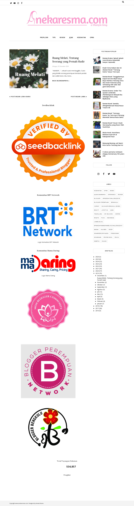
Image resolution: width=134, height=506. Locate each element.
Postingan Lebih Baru (21, 96)
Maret (99, 299)
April (98, 296)
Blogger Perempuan (101, 202)
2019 (97, 273)
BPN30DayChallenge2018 (111, 198)
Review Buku (108, 237)
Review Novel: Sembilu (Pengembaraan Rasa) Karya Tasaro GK (113, 106)
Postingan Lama (78, 96)
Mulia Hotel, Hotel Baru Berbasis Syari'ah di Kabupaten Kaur (111, 135)
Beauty (96, 210)
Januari (99, 304)
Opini (106, 190)
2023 (97, 264)
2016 (97, 311)
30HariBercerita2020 (101, 233)
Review (120, 194)
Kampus (96, 241)
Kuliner (103, 229)
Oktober (100, 285)
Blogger (97, 198)
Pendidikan (115, 233)
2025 (97, 259)
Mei (98, 294)
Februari (100, 301)
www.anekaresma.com (21, 503)
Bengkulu (114, 202)
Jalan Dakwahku (100, 194)
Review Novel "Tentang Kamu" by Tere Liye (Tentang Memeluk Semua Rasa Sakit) (113, 115)
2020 (97, 271)
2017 (97, 308)
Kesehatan (98, 190)
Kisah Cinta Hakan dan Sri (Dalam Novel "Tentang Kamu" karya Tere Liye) (112, 70)
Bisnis (112, 190)
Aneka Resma (39, 503)
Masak (96, 229)
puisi (103, 218)
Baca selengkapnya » (60, 81)
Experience (112, 194)
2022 (97, 266)
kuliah (104, 241)
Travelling (98, 214)
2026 (97, 257)
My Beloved (108, 214)
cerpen (117, 214)
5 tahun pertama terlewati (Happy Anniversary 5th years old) (113, 154)
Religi (117, 237)
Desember (101, 276)
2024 (97, 261)
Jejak (112, 210)
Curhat (96, 206)
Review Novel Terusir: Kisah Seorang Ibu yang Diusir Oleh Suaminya (113, 125)
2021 (97, 269)
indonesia (110, 218)
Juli (98, 292)
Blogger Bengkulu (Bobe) (111, 206)
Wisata (96, 218)
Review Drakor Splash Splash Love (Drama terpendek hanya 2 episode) (113, 60)
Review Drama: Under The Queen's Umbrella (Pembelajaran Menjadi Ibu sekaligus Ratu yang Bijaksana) (112, 95)
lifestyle (105, 210)
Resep (111, 229)
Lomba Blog (98, 221)
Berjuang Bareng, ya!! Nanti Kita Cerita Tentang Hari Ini (113, 144)
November (101, 282)
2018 (97, 306)
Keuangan (97, 237)
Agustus (100, 289)
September (101, 287)
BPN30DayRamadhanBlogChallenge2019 (108, 225)
